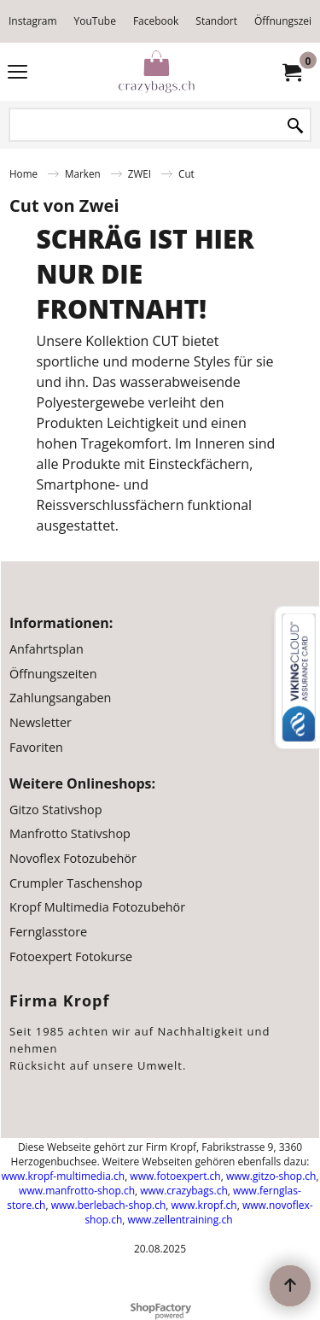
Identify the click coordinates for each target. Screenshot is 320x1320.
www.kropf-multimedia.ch (63, 1176)
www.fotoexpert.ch (175, 1176)
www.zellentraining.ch (180, 1219)
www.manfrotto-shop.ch (77, 1190)
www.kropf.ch (204, 1205)
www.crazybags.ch (184, 1190)
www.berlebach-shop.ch (108, 1205)
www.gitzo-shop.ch (271, 1176)
